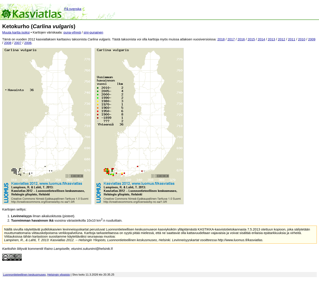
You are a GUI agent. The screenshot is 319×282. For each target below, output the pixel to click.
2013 (271, 39)
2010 (301, 39)
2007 (17, 43)
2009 (311, 39)
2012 (281, 39)
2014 (261, 39)
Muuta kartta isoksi (16, 32)
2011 (291, 39)
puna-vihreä (72, 32)
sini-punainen (93, 32)
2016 (241, 39)
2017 (231, 39)
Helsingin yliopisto (58, 274)
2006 (27, 43)
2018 (221, 39)
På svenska (72, 9)
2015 (251, 39)
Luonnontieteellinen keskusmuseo (24, 274)
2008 (7, 43)
